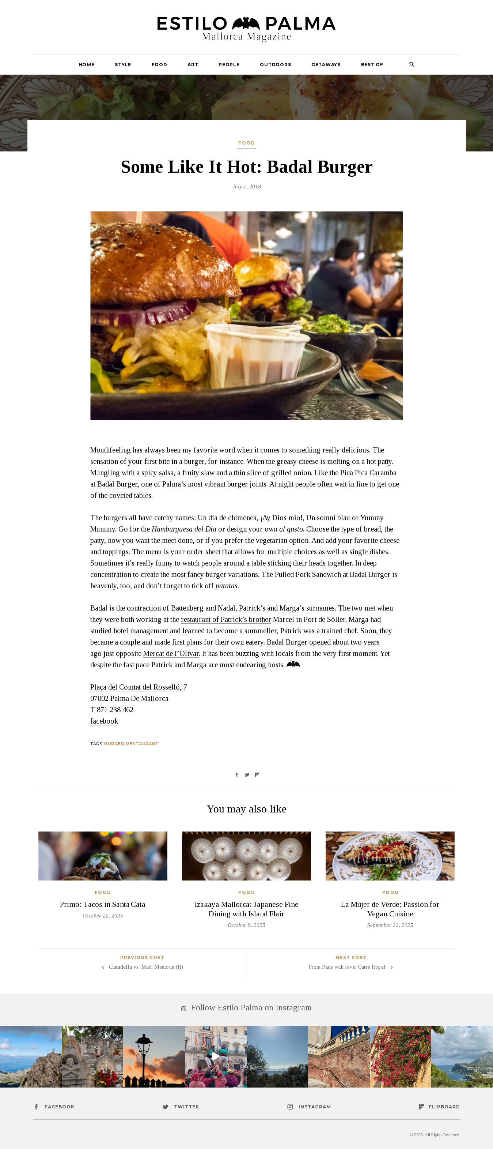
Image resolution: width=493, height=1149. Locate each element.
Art (192, 64)
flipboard (444, 1106)
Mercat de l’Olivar (171, 653)
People (229, 64)
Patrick (249, 608)
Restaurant (142, 743)
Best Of (372, 64)
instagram (315, 1106)
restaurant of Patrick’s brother (226, 619)
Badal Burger (117, 484)
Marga (289, 608)
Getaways (326, 64)
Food (159, 64)
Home (87, 64)
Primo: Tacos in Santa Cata (102, 904)
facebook (104, 721)
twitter (186, 1106)
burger (114, 743)
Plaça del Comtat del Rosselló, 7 (138, 687)
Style (123, 64)
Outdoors (275, 64)
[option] (246, 315)
